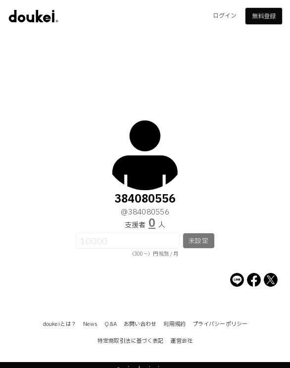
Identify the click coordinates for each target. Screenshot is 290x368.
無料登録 (264, 16)
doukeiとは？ (59, 324)
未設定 (198, 241)
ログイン (225, 15)
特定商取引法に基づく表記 (130, 341)
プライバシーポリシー (220, 324)
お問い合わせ (140, 324)
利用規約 (174, 324)
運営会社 (181, 341)
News (90, 324)
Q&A (110, 324)
